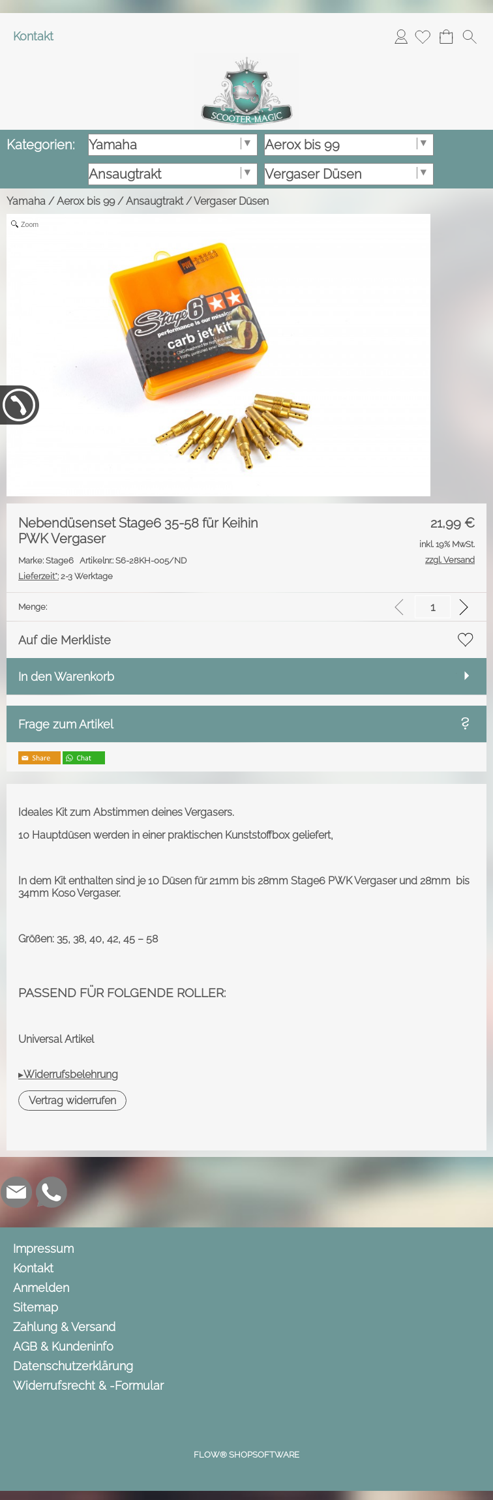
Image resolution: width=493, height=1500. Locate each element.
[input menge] (433, 606)
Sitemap (35, 1307)
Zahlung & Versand (64, 1327)
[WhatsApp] (51, 1192)
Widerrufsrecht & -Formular (88, 1385)
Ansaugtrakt (154, 201)
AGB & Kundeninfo (63, 1346)
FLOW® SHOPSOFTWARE (246, 1455)
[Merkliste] (422, 36)
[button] (469, 36)
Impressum (43, 1248)
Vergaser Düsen (231, 201)
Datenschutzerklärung (73, 1366)
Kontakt (33, 36)
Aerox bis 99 (86, 201)
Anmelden (401, 36)
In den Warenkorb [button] (66, 676)
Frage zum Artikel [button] (65, 724)
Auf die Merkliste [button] (64, 640)
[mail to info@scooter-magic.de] (16, 1192)
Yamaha (26, 201)
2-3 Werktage (65, 576)
